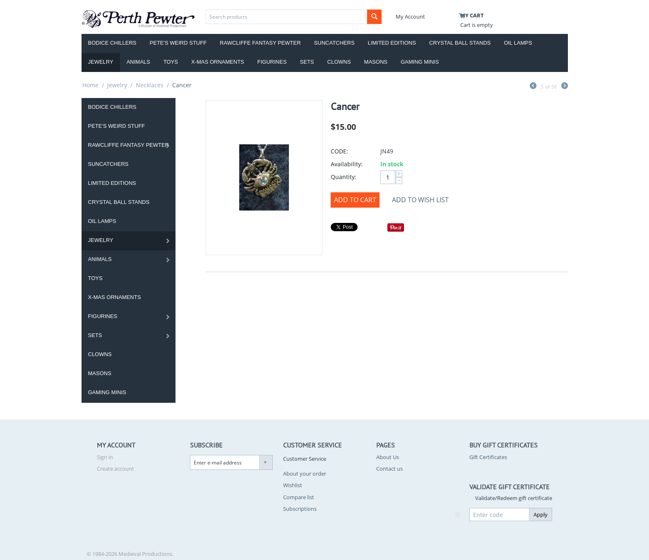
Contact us (389, 468)
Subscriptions (300, 508)
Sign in (105, 457)
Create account (115, 468)
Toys (170, 62)
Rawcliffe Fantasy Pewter (260, 43)
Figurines (272, 62)
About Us (387, 457)
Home (90, 85)
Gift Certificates (488, 457)
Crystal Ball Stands (460, 43)
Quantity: (343, 177)
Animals (138, 62)
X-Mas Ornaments (217, 62)
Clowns (339, 62)
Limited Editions (392, 43)
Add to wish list (420, 199)
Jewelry (100, 62)
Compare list (298, 497)
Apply (541, 514)
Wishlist (292, 485)
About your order (304, 473)
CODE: (339, 151)
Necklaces (149, 85)
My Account (410, 16)
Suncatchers (334, 43)
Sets (307, 62)
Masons (375, 62)
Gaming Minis (420, 62)
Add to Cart (355, 199)
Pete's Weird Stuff (178, 43)
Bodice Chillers (112, 43)
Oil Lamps (518, 43)
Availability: (347, 164)
